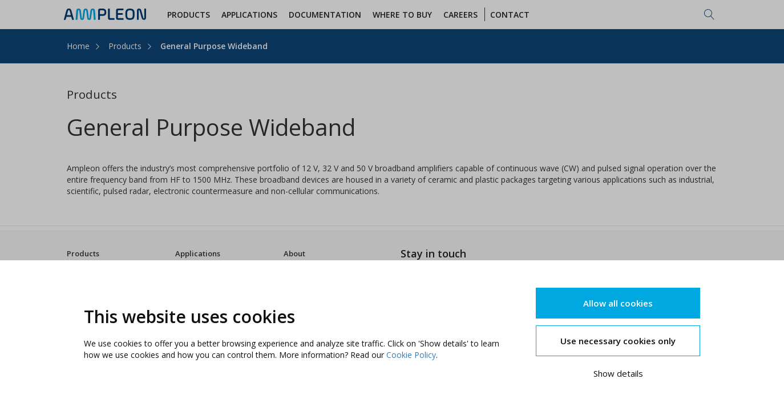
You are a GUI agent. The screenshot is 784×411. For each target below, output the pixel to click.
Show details (618, 373)
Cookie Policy (411, 354)
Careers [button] (462, 14)
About (294, 253)
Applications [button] (251, 14)
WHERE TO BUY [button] (404, 14)
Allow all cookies (618, 303)
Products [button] (190, 14)
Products (125, 46)
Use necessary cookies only (618, 340)
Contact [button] (511, 14)
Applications (197, 253)
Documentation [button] (326, 14)
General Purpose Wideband (214, 46)
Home (78, 46)
